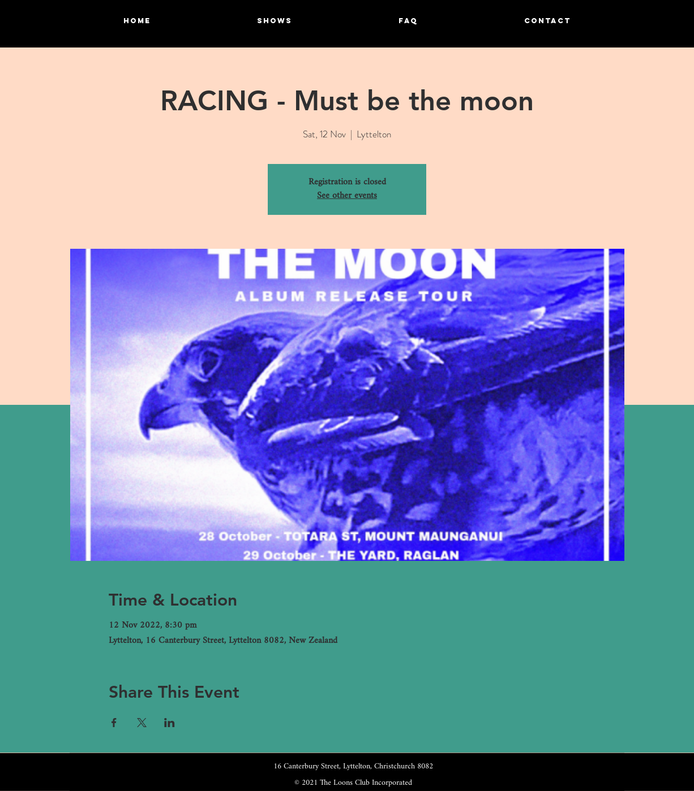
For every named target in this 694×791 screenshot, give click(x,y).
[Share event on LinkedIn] (169, 722)
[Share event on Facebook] (114, 722)
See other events (347, 196)
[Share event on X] (141, 722)
